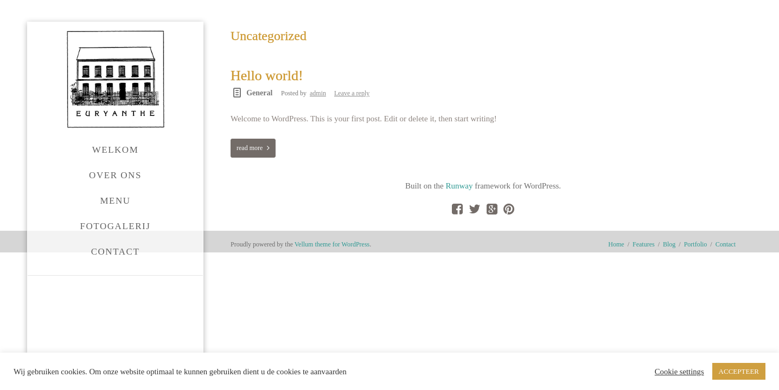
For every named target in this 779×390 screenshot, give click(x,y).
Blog (669, 293)
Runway (274, 204)
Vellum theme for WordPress (332, 293)
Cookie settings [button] (679, 371)
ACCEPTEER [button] (739, 371)
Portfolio (695, 293)
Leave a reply (351, 93)
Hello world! (267, 75)
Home (616, 293)
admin (318, 93)
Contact (726, 293)
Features (644, 293)
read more (250, 148)
